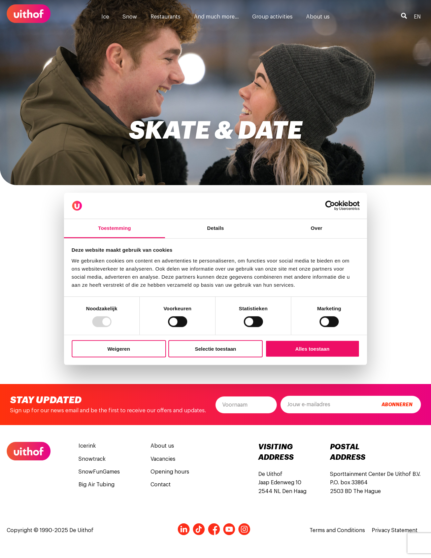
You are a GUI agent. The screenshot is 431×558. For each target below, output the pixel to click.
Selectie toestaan (215, 348)
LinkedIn (184, 529)
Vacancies (163, 459)
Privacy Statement (395, 530)
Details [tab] (215, 228)
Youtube (229, 529)
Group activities (272, 17)
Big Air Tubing (96, 484)
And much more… (216, 17)
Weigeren (118, 348)
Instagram (244, 529)
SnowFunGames (99, 472)
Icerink (87, 446)
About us (318, 17)
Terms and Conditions (337, 530)
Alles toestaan (312, 348)
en (417, 17)
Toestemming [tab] (114, 228)
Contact (161, 484)
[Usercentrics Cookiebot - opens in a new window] (330, 206)
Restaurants (165, 17)
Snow (130, 17)
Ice (105, 17)
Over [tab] (317, 228)
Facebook (214, 529)
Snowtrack (92, 459)
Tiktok (199, 529)
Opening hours (170, 472)
